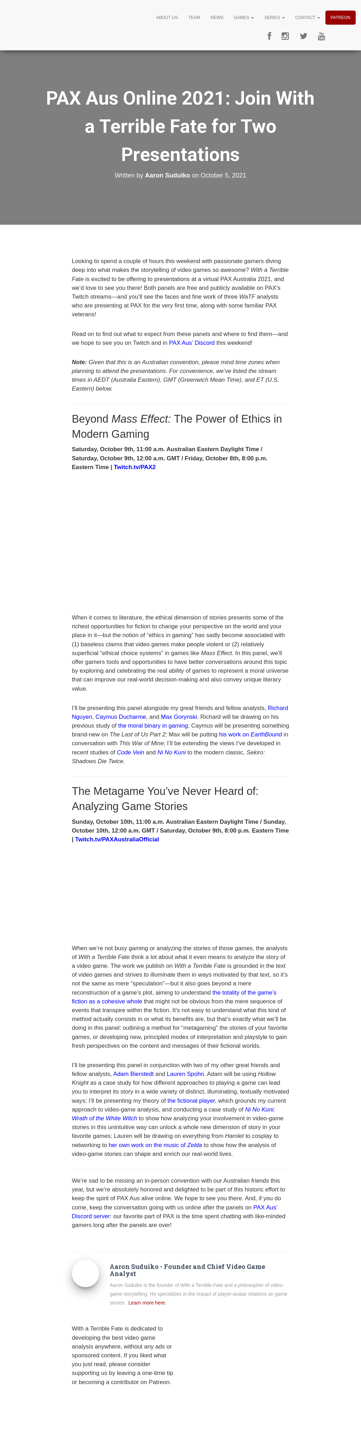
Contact (307, 17)
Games (244, 17)
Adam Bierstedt (133, 1074)
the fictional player (191, 1100)
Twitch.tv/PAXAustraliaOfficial (117, 839)
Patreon (340, 17)
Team (194, 17)
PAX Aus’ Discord (192, 343)
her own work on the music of (148, 1145)
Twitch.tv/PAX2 (135, 467)
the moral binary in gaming (153, 725)
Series (274, 17)
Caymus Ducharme (121, 717)
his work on (251, 734)
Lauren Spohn (185, 1074)
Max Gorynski (179, 717)
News (216, 17)
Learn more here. (147, 1303)
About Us (167, 17)
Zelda (194, 1145)
